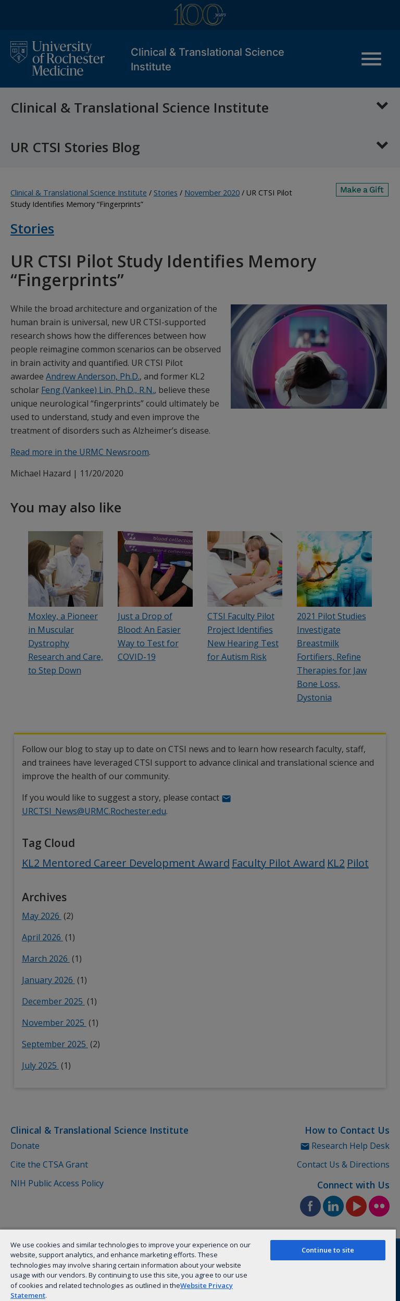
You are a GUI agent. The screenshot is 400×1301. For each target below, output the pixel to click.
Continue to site (328, 1250)
